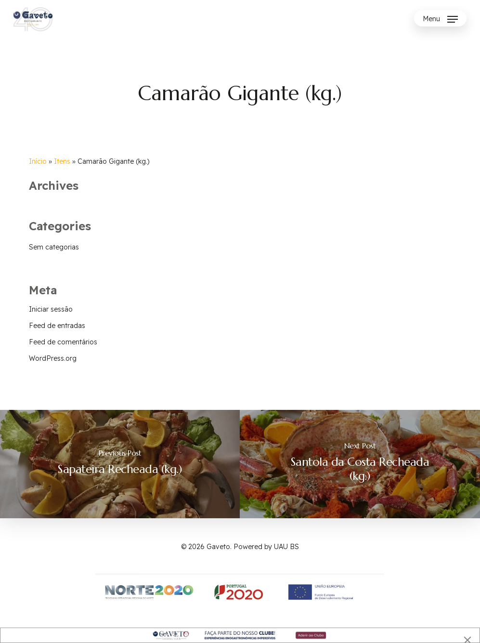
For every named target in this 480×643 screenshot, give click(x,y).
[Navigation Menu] (440, 19)
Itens (62, 161)
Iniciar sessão (51, 309)
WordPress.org (53, 358)
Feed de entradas (57, 325)
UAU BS (286, 546)
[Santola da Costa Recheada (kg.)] (360, 464)
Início (38, 161)
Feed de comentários (63, 342)
